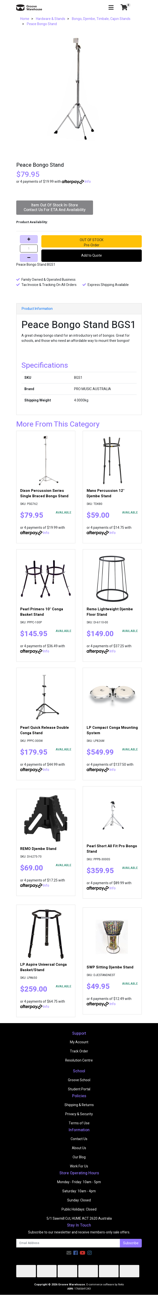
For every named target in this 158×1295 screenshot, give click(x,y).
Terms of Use (79, 1123)
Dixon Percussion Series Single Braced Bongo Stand (44, 493)
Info (88, 181)
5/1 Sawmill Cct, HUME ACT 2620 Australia (79, 1218)
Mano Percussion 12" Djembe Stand (105, 493)
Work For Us (79, 1166)
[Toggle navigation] (111, 7)
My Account (79, 1042)
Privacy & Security (79, 1114)
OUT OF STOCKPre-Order (91, 242)
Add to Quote (91, 255)
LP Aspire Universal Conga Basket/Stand (43, 967)
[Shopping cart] (124, 7)
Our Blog (79, 1157)
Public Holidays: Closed (79, 1209)
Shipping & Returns (79, 1105)
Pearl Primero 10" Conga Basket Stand (41, 611)
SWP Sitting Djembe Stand (110, 967)
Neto (121, 1284)
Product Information (37, 308)
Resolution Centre (79, 1060)
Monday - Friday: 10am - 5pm (79, 1182)
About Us (79, 1148)
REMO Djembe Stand (38, 848)
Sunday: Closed (79, 1200)
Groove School (79, 1080)
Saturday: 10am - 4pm (79, 1191)
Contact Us (79, 1139)
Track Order (79, 1051)
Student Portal (79, 1089)
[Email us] (68, 1253)
